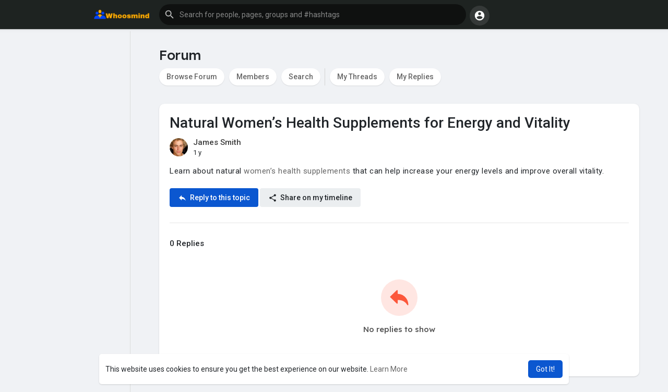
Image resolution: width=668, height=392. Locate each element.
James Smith (217, 142)
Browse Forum (191, 76)
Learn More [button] (389, 369)
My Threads (357, 76)
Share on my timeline (310, 197)
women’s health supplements (297, 171)
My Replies (415, 76)
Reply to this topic (214, 197)
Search (301, 76)
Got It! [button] (545, 369)
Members (252, 76)
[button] (312, 14)
